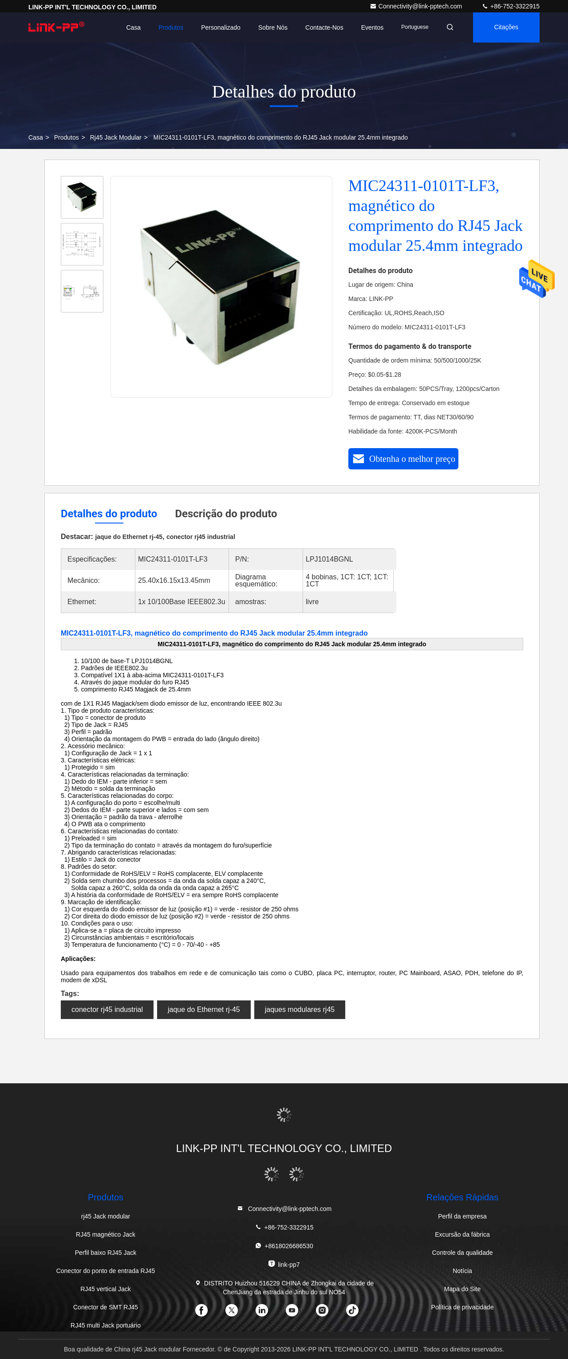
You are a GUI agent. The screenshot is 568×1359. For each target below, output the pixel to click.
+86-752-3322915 (510, 6)
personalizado (221, 27)
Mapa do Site (462, 1289)
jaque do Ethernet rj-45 (204, 1009)
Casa (133, 27)
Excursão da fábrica (462, 1234)
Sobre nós (273, 27)
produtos (66, 137)
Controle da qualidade (462, 1252)
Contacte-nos (324, 27)
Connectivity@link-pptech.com (417, 6)
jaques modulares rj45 (300, 1009)
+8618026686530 (284, 1246)
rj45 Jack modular (116, 137)
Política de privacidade (462, 1307)
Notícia (462, 1270)
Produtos (170, 27)
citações (506, 27)
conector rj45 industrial (107, 1009)
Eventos (372, 27)
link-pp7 (284, 1264)
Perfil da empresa (462, 1216)
